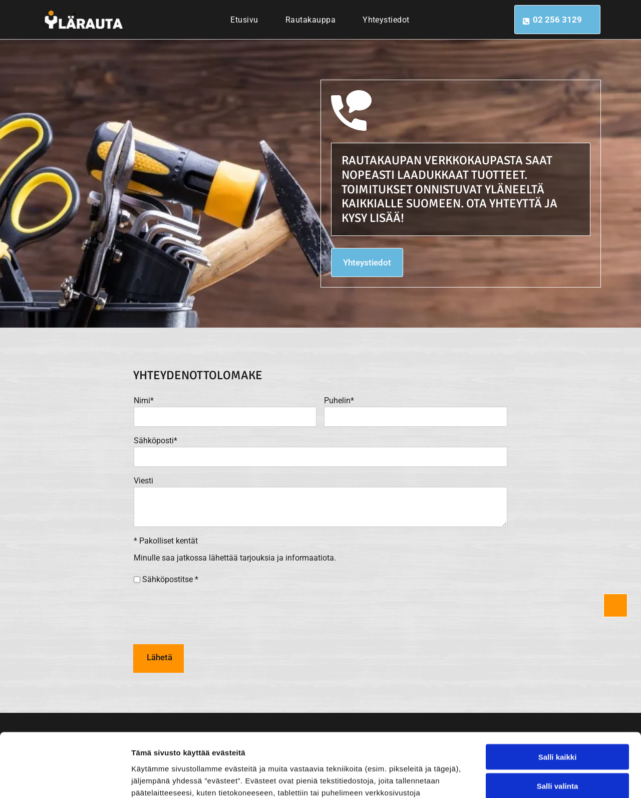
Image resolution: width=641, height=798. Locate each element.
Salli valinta (557, 719)
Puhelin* (339, 400)
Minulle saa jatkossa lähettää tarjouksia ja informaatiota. (235, 558)
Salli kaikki (557, 689)
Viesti (143, 480)
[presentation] (210, 614)
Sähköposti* (155, 440)
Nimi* (144, 400)
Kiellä (557, 748)
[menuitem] (244, 20)
